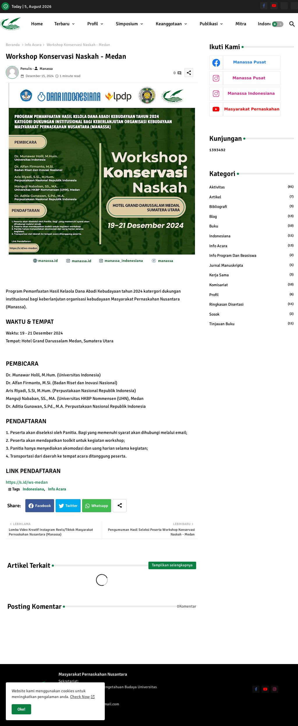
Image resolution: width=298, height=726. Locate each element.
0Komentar (186, 606)
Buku (251, 226)
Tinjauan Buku (251, 323)
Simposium (127, 24)
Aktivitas (251, 187)
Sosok (251, 314)
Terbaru (62, 24)
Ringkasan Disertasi (251, 304)
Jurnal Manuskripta (251, 265)
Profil (92, 24)
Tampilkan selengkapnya (172, 565)
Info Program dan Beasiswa (251, 255)
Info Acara (33, 44)
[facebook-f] (263, 5)
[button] (277, 24)
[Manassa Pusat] (284, 5)
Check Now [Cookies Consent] (80, 696)
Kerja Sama (251, 274)
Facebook (43, 505)
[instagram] (274, 689)
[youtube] (274, 5)
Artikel (251, 197)
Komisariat (251, 284)
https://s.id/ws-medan (28, 482)
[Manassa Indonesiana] (294, 5)
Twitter (71, 505)
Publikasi (209, 24)
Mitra (240, 24)
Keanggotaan (169, 24)
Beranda (13, 44)
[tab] (37, 24)
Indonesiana (270, 24)
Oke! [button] (21, 709)
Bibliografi (251, 206)
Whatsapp (99, 505)
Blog (251, 216)
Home (37, 24)
